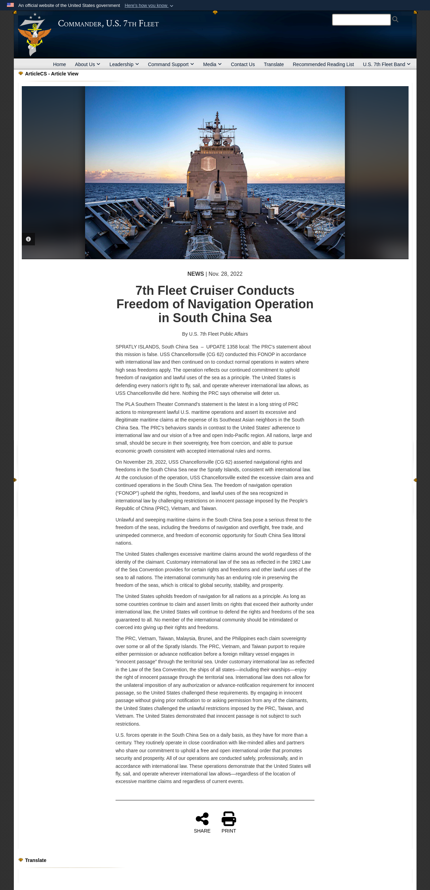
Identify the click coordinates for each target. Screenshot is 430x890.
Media (212, 64)
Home (59, 64)
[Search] (361, 20)
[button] (150, 5)
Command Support (171, 64)
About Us (88, 64)
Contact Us (243, 64)
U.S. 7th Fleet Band (387, 64)
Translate (274, 64)
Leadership (124, 64)
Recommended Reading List (323, 64)
